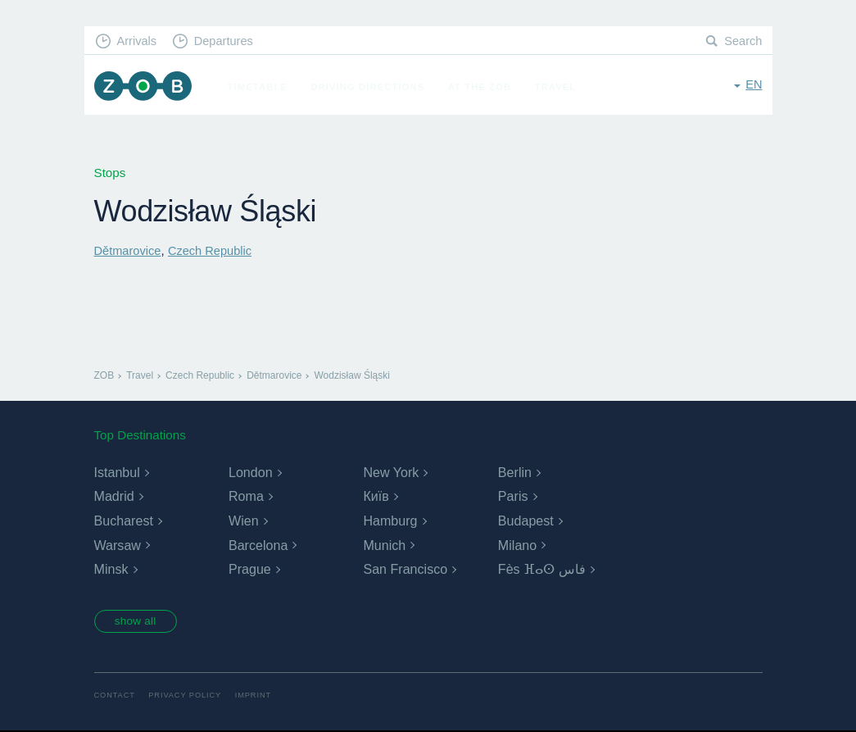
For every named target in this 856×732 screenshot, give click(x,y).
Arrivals (138, 41)
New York (391, 473)
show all (138, 622)
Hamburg (390, 521)
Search (742, 41)
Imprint (258, 697)
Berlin (515, 473)
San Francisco (404, 569)
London (250, 473)
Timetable (262, 87)
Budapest (526, 521)
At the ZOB (484, 87)
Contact (115, 697)
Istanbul (117, 473)
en (753, 86)
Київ (375, 496)
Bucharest (123, 521)
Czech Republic (213, 250)
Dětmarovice (129, 250)
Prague (250, 569)
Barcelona (258, 545)
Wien (243, 521)
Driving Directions (371, 87)
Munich (384, 545)
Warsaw (117, 545)
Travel (560, 87)
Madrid (114, 496)
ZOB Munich (145, 87)
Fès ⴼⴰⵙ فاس (542, 569)
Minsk (111, 569)
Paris (513, 496)
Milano (517, 545)
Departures (228, 41)
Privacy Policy (188, 697)
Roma (246, 496)
